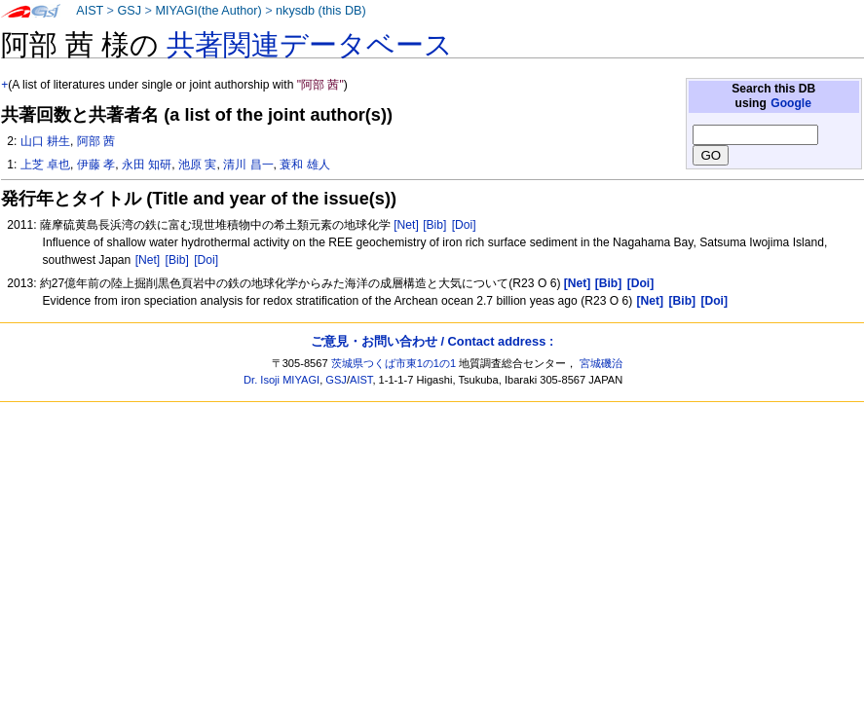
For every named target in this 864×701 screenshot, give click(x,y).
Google (790, 103)
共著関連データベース (310, 44)
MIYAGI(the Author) (208, 11)
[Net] (406, 225)
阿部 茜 (96, 141)
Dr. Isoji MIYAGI (281, 380)
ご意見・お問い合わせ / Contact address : (432, 341)
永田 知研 (146, 164)
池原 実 (197, 164)
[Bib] (434, 225)
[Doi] (464, 225)
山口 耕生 (45, 141)
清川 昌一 (248, 164)
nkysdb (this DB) (321, 11)
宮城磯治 (601, 363)
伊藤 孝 (96, 164)
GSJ (129, 11)
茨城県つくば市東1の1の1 (394, 363)
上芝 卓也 (45, 164)
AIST (89, 11)
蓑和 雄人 (304, 164)
